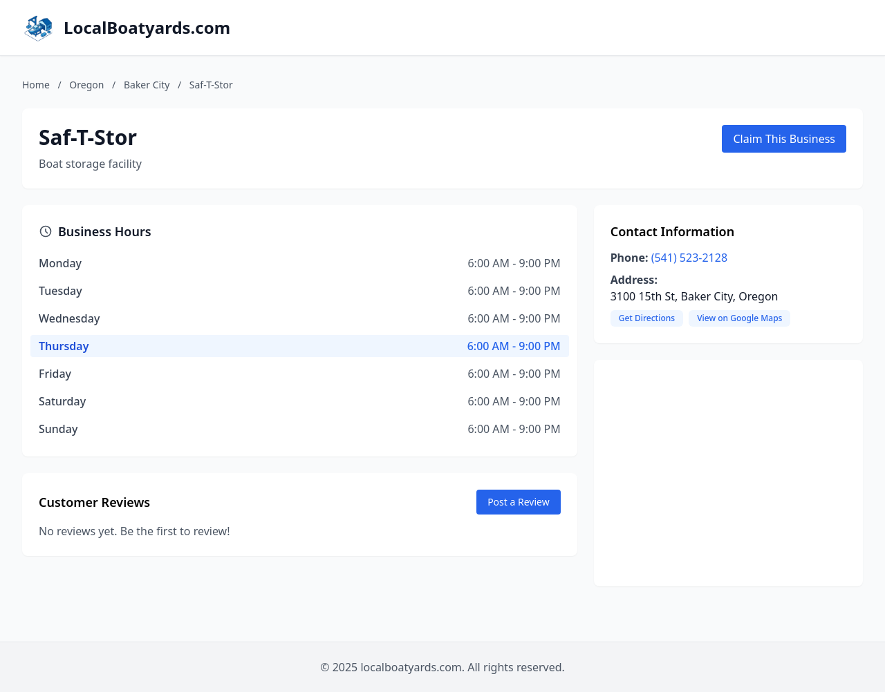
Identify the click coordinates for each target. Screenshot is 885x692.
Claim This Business (784, 138)
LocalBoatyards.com (147, 28)
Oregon (86, 84)
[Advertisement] (728, 473)
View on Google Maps (739, 318)
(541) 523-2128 (689, 257)
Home (36, 84)
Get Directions (647, 318)
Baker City (146, 84)
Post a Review (518, 501)
